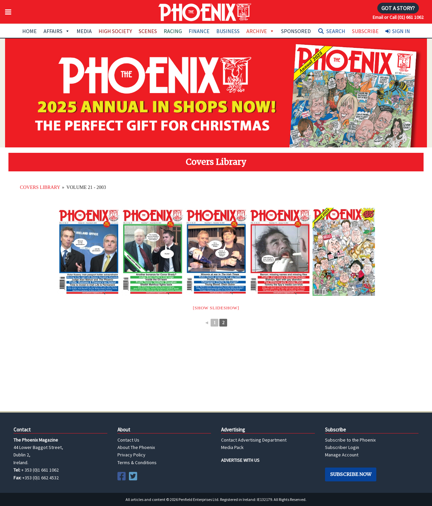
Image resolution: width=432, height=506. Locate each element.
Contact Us (128, 440)
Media (84, 31)
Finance (199, 31)
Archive (260, 31)
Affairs (57, 31)
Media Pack (232, 447)
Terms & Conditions (137, 462)
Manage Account (341, 455)
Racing (173, 31)
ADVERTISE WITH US (240, 460)
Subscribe (365, 31)
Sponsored (296, 31)
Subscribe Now (350, 474)
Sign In (401, 31)
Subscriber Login (342, 447)
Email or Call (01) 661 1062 (398, 17)
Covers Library (40, 187)
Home (29, 31)
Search (335, 31)
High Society (115, 31)
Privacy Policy (131, 455)
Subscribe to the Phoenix (350, 440)
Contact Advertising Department (254, 440)
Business (228, 31)
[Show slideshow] (216, 307)
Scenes (148, 31)
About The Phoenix (136, 447)
